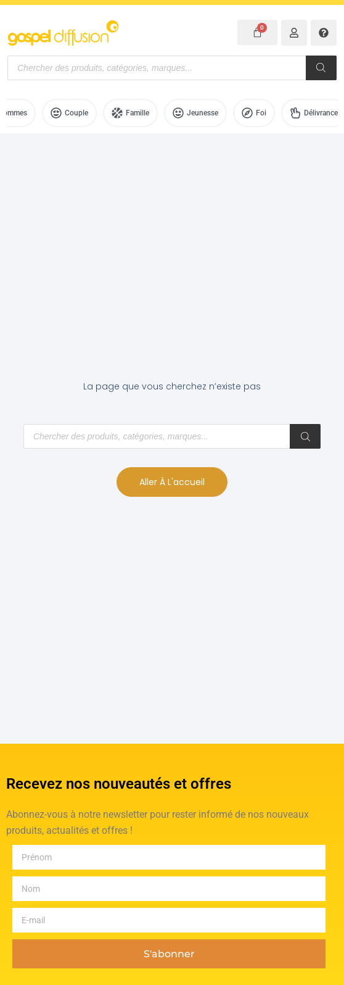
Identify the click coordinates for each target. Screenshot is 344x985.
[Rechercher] (321, 68)
